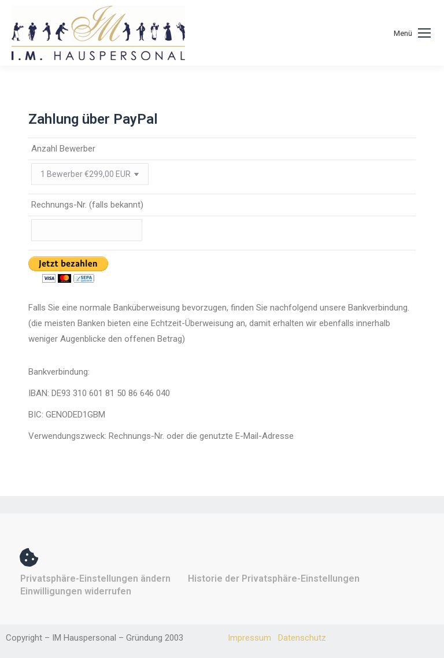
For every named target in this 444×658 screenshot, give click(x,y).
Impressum (249, 638)
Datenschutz (302, 638)
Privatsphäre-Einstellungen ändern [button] (95, 578)
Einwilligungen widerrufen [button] (75, 591)
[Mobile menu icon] (412, 33)
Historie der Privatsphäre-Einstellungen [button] (274, 578)
